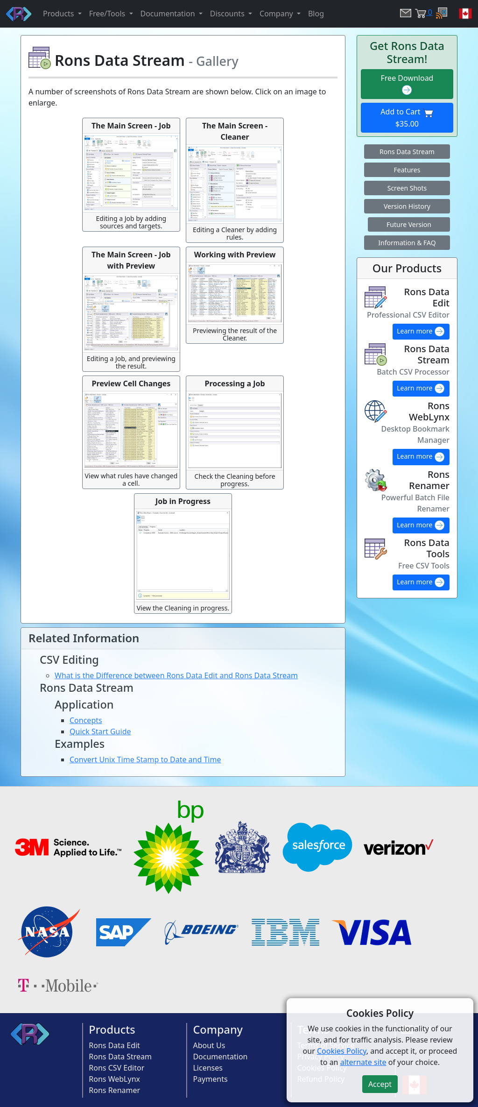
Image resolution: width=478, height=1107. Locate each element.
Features (407, 169)
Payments (210, 1079)
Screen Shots (407, 188)
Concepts (86, 720)
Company (218, 1029)
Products (112, 1029)
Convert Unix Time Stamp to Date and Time (145, 759)
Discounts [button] (228, 13)
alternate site (363, 1062)
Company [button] (277, 13)
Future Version (409, 224)
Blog (316, 13)
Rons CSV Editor (116, 1068)
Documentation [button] (169, 13)
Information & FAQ (407, 242)
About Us (209, 1045)
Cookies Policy (341, 1051)
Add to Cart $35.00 (406, 117)
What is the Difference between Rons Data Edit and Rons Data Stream (176, 675)
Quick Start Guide (100, 731)
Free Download (407, 84)
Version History (407, 206)
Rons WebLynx (114, 1079)
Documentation (220, 1056)
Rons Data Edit (114, 1045)
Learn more (421, 331)
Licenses (207, 1068)
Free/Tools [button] (108, 13)
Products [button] (59, 13)
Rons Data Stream (407, 151)
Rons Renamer (114, 1090)
